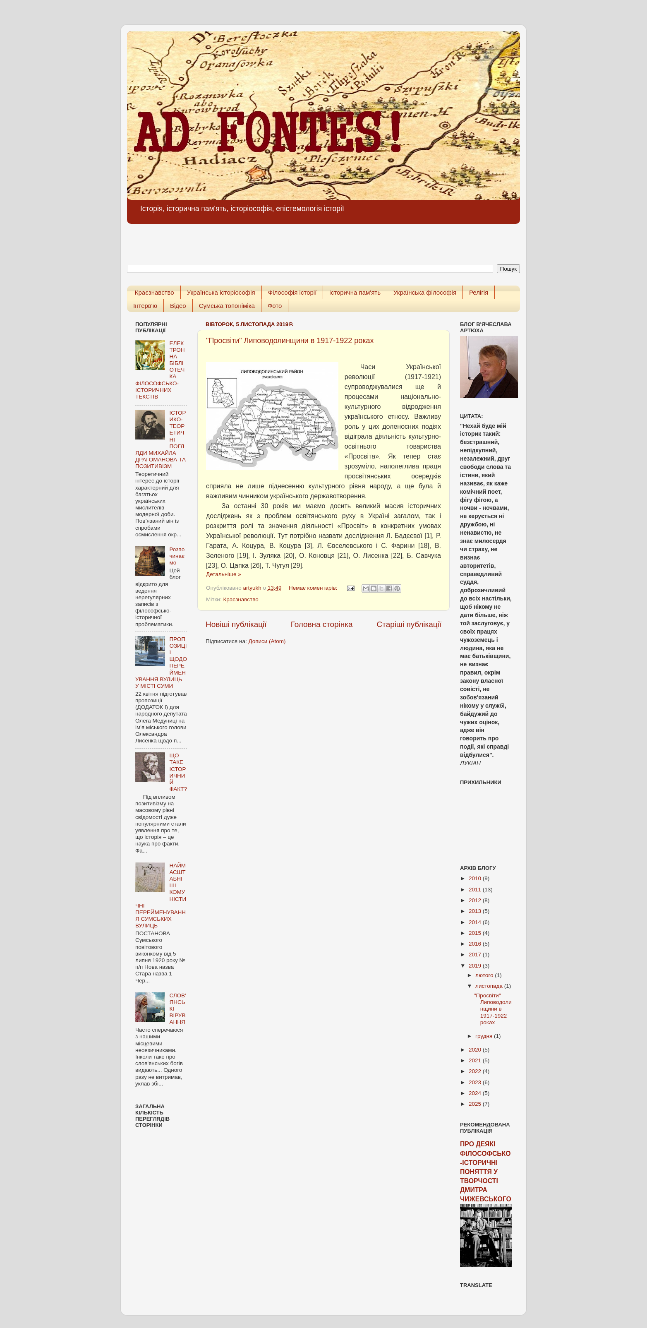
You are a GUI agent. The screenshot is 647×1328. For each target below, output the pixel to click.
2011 (476, 889)
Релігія (478, 292)
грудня (484, 1036)
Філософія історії (292, 292)
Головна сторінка (322, 624)
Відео (178, 305)
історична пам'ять (355, 292)
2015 (476, 933)
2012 (476, 900)
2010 (476, 878)
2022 (476, 1071)
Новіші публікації (236, 624)
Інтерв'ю (145, 305)
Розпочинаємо (177, 556)
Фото (275, 305)
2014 (476, 922)
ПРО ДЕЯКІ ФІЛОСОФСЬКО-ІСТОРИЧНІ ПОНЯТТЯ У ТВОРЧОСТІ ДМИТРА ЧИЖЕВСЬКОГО (485, 1172)
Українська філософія (424, 292)
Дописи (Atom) (266, 641)
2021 (476, 1060)
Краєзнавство (154, 292)
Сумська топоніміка (227, 305)
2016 (476, 944)
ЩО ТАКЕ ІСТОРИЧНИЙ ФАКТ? (178, 772)
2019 (476, 966)
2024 (476, 1093)
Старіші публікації (409, 624)
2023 (476, 1082)
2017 (476, 954)
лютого (485, 975)
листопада (489, 986)
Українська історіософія (221, 292)
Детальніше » (223, 574)
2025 (476, 1104)
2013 (476, 911)
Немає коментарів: (314, 588)
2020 (476, 1050)
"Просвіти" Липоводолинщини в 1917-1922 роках (290, 340)
